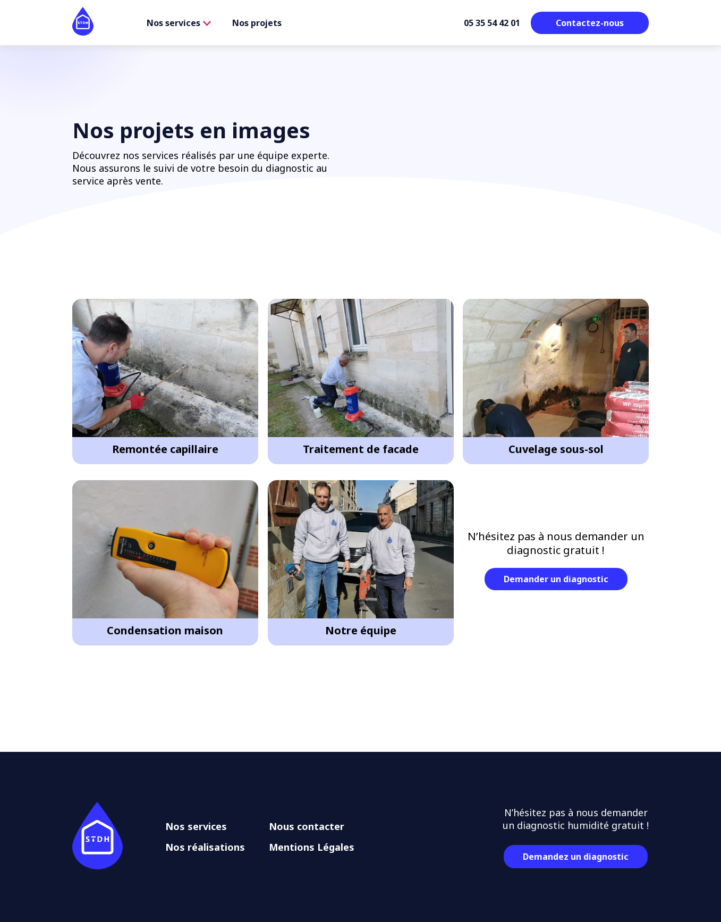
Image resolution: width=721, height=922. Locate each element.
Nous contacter (306, 826)
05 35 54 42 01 (492, 23)
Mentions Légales (311, 847)
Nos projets (257, 23)
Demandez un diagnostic (576, 856)
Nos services (179, 23)
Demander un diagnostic (556, 579)
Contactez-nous (590, 23)
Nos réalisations (205, 847)
